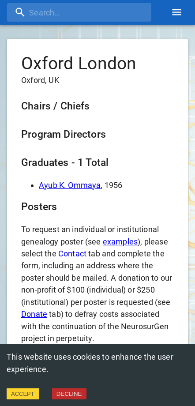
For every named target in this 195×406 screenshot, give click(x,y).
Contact (72, 253)
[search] (79, 12)
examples (120, 241)
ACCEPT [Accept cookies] (22, 394)
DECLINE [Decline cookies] (69, 394)
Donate (34, 314)
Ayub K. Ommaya (70, 185)
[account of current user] (176, 12)
